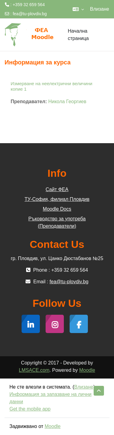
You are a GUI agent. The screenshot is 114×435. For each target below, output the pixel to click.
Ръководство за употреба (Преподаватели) (56, 222)
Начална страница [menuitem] (78, 35)
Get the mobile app (29, 408)
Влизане (99, 9)
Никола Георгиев (67, 101)
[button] (78, 9)
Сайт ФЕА (57, 189)
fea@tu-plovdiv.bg (30, 13)
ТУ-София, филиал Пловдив (57, 199)
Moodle (87, 370)
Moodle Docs (57, 209)
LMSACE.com (34, 370)
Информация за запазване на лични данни (50, 398)
